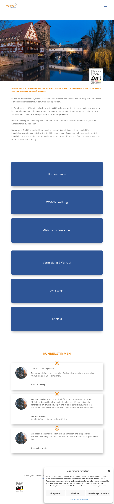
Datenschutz (74, 499)
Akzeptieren (55, 493)
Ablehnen (75, 493)
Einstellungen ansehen (98, 493)
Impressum (84, 499)
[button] (108, 471)
